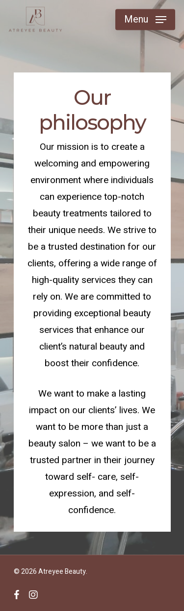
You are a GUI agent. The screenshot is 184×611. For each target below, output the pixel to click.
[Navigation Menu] (145, 19)
